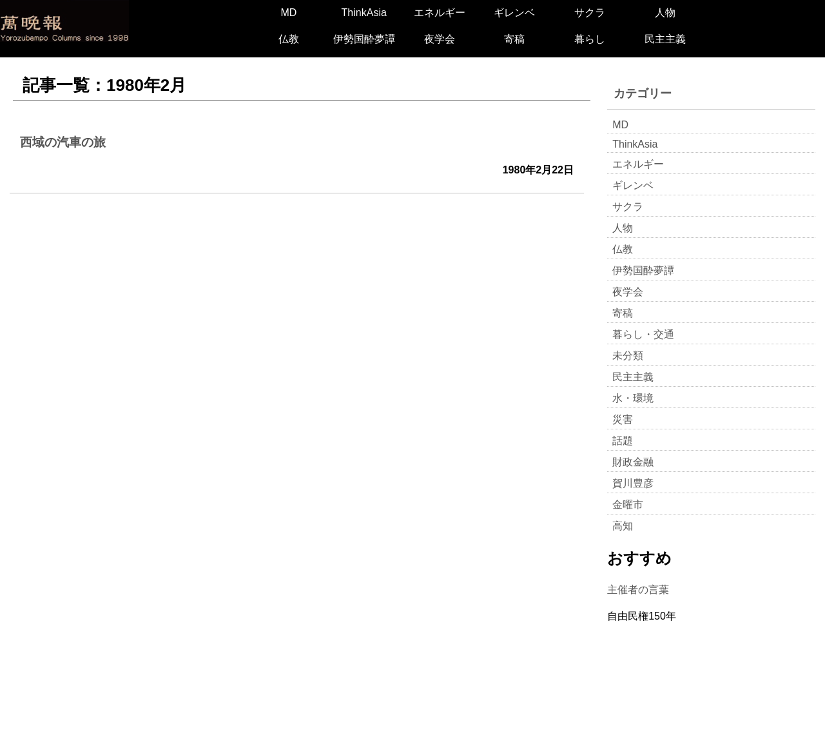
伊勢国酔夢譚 (364, 39)
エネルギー (439, 12)
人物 (665, 12)
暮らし (589, 39)
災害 (622, 419)
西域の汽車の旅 (63, 142)
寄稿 (514, 39)
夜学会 (439, 39)
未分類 (627, 355)
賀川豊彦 (633, 483)
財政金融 (633, 461)
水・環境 (633, 398)
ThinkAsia (364, 12)
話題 (622, 440)
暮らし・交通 (643, 334)
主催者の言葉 (638, 589)
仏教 (288, 39)
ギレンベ (514, 12)
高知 (622, 525)
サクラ (589, 12)
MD (288, 12)
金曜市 (627, 504)
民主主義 (665, 39)
